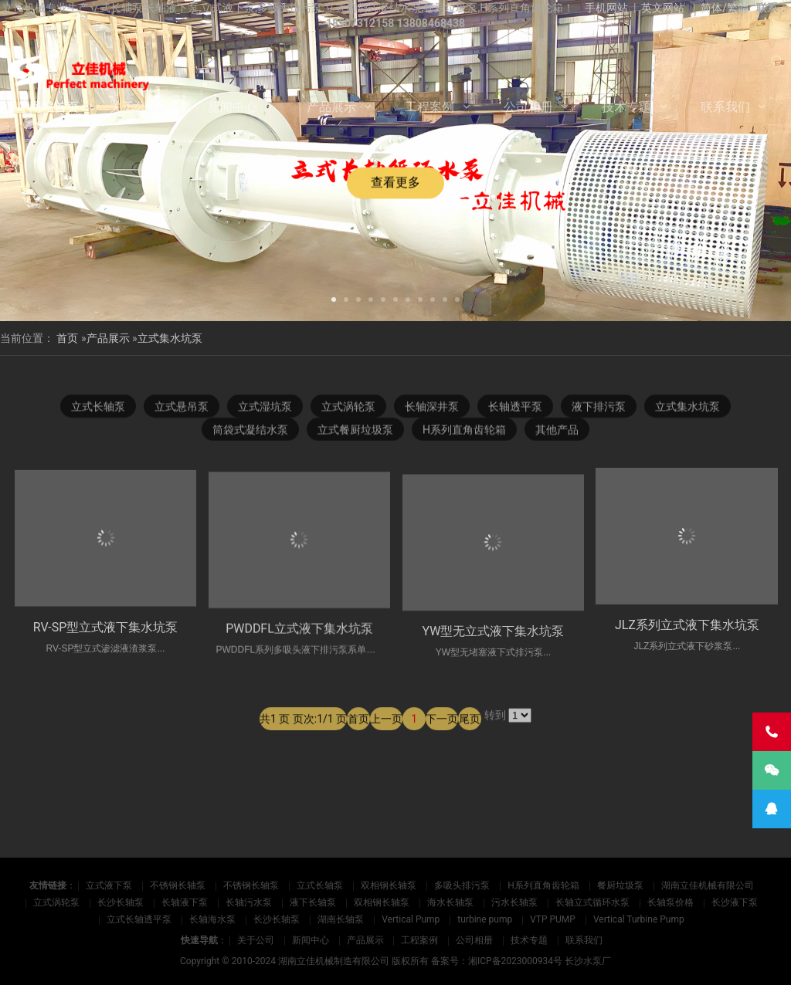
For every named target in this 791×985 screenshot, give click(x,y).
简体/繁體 (725, 8)
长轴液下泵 (184, 902)
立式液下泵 (109, 885)
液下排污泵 (599, 408)
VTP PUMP (552, 919)
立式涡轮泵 (348, 408)
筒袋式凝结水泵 (250, 431)
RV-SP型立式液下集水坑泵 (105, 644)
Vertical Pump (411, 919)
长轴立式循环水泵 (592, 902)
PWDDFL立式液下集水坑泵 (299, 650)
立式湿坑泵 (265, 408)
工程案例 (429, 107)
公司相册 (528, 107)
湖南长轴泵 (340, 919)
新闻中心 (232, 107)
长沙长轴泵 (120, 902)
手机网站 (606, 8)
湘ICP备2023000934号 (515, 961)
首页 (67, 338)
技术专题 (626, 107)
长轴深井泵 (432, 408)
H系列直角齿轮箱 (464, 431)
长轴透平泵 (515, 408)
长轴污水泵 (249, 902)
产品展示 (331, 107)
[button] (334, 298)
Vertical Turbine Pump (638, 919)
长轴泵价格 (670, 902)
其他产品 (557, 431)
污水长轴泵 (514, 902)
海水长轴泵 (450, 902)
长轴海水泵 (212, 919)
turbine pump (484, 919)
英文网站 (662, 8)
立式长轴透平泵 (139, 919)
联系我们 (725, 107)
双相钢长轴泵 (388, 885)
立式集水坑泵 (169, 338)
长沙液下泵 (734, 902)
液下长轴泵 (313, 902)
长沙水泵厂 (588, 961)
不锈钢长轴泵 (177, 885)
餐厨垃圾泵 (620, 885)
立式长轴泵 (98, 408)
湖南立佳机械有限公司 (707, 885)
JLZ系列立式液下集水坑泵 (687, 625)
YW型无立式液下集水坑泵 (494, 659)
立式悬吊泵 (181, 408)
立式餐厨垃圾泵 (355, 431)
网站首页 (54, 107)
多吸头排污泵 (462, 885)
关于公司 (134, 107)
